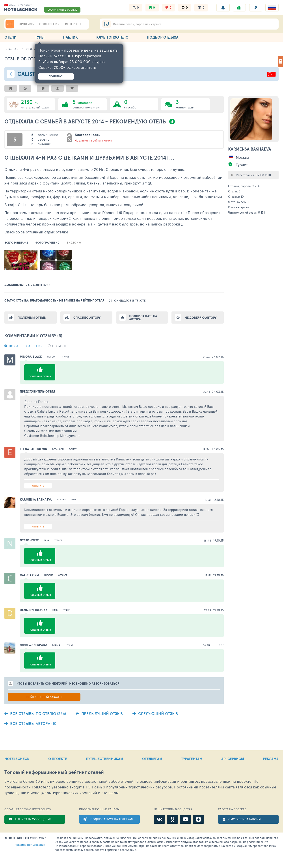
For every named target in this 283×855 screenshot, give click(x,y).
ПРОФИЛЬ (26, 24)
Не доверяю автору (200, 317)
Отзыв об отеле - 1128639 (33, 59)
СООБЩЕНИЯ (49, 24)
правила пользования (30, 844)
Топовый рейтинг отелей (54, 772)
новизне (59, 346)
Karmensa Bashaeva (249, 149)
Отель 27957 (33, 48)
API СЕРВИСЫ (232, 758)
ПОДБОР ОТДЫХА (162, 37)
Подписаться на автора (143, 317)
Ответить (38, 485)
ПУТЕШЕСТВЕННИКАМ (104, 758)
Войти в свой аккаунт (44, 697)
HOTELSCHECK (16, 758)
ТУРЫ (40, 37)
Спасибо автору (87, 317)
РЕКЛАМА (271, 758)
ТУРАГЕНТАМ (191, 758)
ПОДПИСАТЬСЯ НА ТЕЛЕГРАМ (111, 819)
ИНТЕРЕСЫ (73, 24)
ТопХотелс (11, 48)
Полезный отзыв (32, 317)
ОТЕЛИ (10, 37)
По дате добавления (26, 346)
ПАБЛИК (70, 37)
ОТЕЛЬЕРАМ (152, 758)
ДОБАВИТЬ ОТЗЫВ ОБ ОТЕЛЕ (62, 9)
